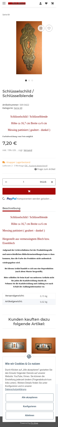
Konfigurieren (29, 406)
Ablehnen (29, 415)
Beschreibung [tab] (11, 208)
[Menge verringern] (6, 182)
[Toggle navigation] (4, 2)
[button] (40, 3)
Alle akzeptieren (29, 397)
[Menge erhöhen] (52, 182)
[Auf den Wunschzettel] (49, 28)
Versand (28, 150)
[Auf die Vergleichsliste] (41, 28)
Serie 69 (18, 108)
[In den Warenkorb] (29, 191)
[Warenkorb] (52, 3)
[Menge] (23, 182)
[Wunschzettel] (46, 3)
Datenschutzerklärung (15, 389)
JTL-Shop (34, 423)
